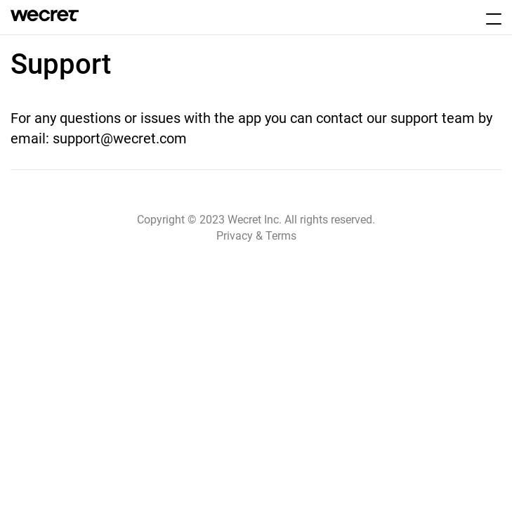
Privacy (234, 235)
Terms (280, 235)
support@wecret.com (120, 138)
